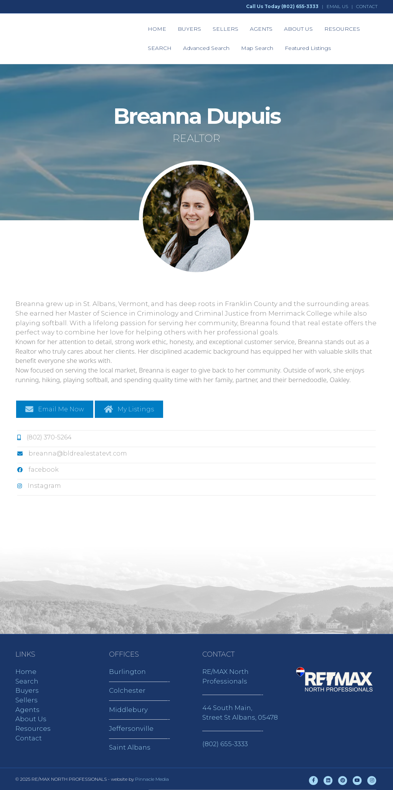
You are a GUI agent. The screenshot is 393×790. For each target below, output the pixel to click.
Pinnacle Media (152, 779)
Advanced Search (206, 48)
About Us (30, 719)
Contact (28, 738)
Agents (27, 709)
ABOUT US (298, 28)
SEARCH (160, 48)
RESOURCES (342, 28)
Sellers (26, 700)
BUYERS (189, 28)
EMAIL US (337, 6)
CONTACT (367, 6)
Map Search (257, 48)
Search (26, 681)
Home (25, 671)
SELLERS (225, 28)
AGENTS (261, 28)
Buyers (27, 690)
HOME (157, 28)
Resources (33, 728)
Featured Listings (308, 48)
